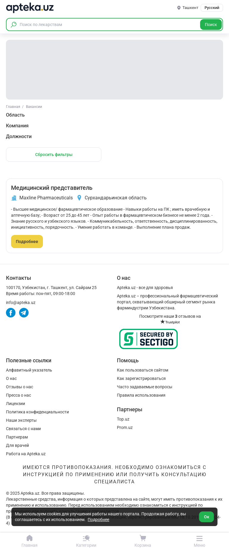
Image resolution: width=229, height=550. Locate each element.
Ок (206, 516)
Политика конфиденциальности (37, 412)
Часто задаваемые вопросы (144, 386)
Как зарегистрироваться (141, 378)
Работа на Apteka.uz (26, 453)
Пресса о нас (18, 395)
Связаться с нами (23, 428)
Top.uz (123, 419)
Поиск (211, 24)
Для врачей (17, 445)
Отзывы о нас (19, 386)
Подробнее (27, 241)
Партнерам (17, 437)
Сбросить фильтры (53, 154)
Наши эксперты (21, 420)
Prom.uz (125, 427)
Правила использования (141, 395)
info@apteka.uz (20, 302)
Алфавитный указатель (29, 370)
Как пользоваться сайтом (142, 370)
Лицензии (15, 403)
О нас (11, 378)
